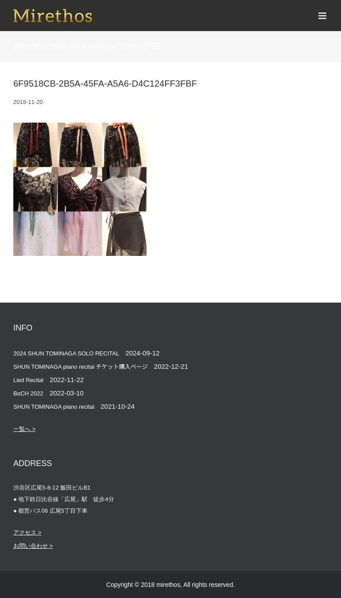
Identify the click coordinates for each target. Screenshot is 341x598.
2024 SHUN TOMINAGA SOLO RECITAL (66, 353)
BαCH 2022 (28, 393)
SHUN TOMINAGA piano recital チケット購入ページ (80, 366)
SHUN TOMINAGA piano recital (53, 406)
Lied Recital (28, 380)
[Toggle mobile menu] (323, 15)
